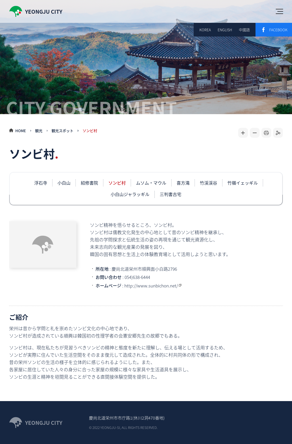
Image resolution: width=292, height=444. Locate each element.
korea (205, 29)
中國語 (244, 29)
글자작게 (255, 133)
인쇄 (266, 133)
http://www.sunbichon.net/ (151, 285)
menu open (279, 11)
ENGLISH (225, 29)
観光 (38, 130)
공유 (278, 133)
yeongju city (43, 11)
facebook (278, 29)
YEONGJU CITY (43, 422)
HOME (20, 130)
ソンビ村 (90, 130)
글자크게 (243, 133)
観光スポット (62, 130)
